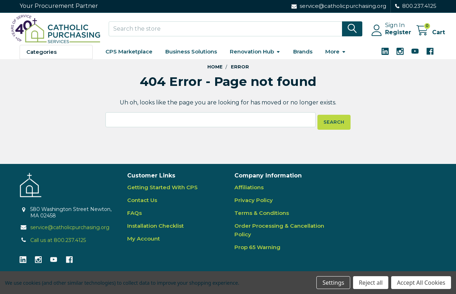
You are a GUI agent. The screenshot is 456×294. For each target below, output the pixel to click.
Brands (302, 58)
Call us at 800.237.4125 (58, 244)
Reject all (371, 283)
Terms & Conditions (261, 216)
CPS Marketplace (128, 58)
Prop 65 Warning (257, 251)
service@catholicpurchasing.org (69, 231)
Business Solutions (191, 58)
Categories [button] (41, 58)
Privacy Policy (253, 204)
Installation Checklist (155, 229)
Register (390, 36)
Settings (333, 283)
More (335, 58)
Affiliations (249, 191)
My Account (143, 242)
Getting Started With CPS (162, 191)
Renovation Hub (255, 58)
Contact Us (142, 204)
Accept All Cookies (421, 283)
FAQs (134, 216)
